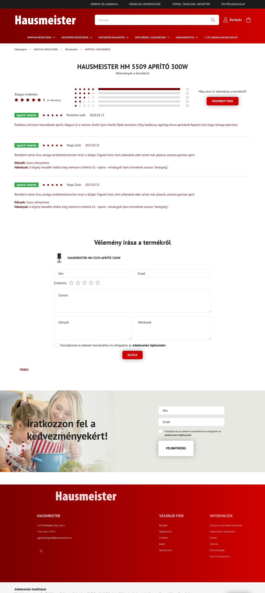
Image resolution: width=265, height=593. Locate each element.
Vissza (24, 369)
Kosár (194, 544)
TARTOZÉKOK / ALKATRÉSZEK (150, 37)
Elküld (132, 355)
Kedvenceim (197, 550)
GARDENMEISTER (185, 37)
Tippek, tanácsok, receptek (191, 4)
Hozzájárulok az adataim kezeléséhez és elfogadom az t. (113, 345)
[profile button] (232, 20)
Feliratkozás (176, 448)
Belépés (195, 525)
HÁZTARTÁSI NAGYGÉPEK (112, 37)
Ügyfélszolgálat (233, 4)
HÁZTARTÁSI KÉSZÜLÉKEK (75, 37)
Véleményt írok (222, 101)
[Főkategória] (20, 49)
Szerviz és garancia (104, 4)
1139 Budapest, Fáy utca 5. (108, 525)
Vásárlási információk (145, 4)
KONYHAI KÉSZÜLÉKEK (40, 37)
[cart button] (248, 20)
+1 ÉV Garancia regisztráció (220, 37)
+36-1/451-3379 (103, 531)
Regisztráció (197, 531)
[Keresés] (157, 20)
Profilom (195, 537)
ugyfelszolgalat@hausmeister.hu (111, 537)
